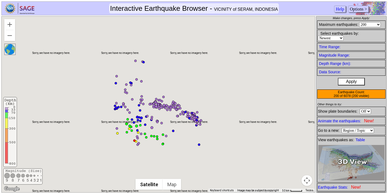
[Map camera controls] (307, 180)
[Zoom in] (9, 24)
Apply (351, 81)
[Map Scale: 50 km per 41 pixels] (292, 190)
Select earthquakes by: (339, 33)
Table (360, 140)
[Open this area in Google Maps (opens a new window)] (12, 188)
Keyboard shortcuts (222, 190)
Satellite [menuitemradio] (149, 184)
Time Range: (330, 47)
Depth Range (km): (335, 63)
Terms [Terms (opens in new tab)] (309, 190)
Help (340, 9)
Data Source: (330, 72)
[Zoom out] (9, 35)
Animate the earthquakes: (346, 121)
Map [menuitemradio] (172, 184)
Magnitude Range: (334, 55)
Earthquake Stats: (339, 187)
